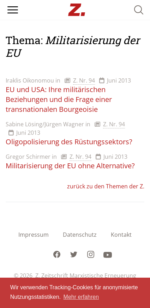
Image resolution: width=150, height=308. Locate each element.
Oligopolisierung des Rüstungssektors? (69, 141)
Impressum (33, 234)
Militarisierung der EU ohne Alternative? (70, 165)
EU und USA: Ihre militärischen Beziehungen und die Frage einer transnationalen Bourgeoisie (59, 99)
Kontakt (121, 234)
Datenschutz (80, 234)
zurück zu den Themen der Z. (105, 186)
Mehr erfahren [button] (81, 297)
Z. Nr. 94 (84, 80)
